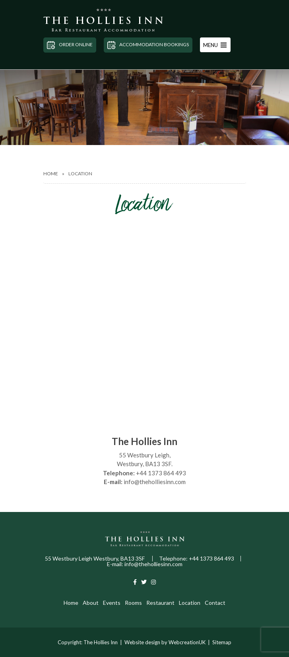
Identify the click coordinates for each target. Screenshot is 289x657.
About (91, 602)
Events (111, 602)
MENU (215, 45)
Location (189, 602)
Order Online (70, 45)
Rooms (133, 602)
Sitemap (221, 642)
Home (50, 174)
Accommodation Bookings (148, 45)
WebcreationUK (187, 642)
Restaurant (160, 602)
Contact (215, 602)
